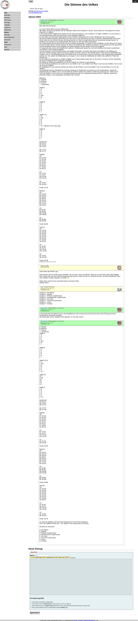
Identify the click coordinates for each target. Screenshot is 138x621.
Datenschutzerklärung (89, 620)
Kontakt (80, 620)
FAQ (5, 47)
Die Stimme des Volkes (41, 11)
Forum (7, 25)
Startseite (7, 15)
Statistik (6, 49)
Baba (42, 287)
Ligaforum (7, 27)
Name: (32, 555)
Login (31, 1)
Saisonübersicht (9, 37)
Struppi (75, 620)
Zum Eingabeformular (35, 12)
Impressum (7, 44)
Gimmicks (7, 40)
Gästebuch (7, 30)
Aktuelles (7, 17)
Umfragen (7, 22)
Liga (5, 12)
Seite (6, 42)
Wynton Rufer (44, 20)
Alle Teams (7, 20)
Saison (6, 32)
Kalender (7, 35)
